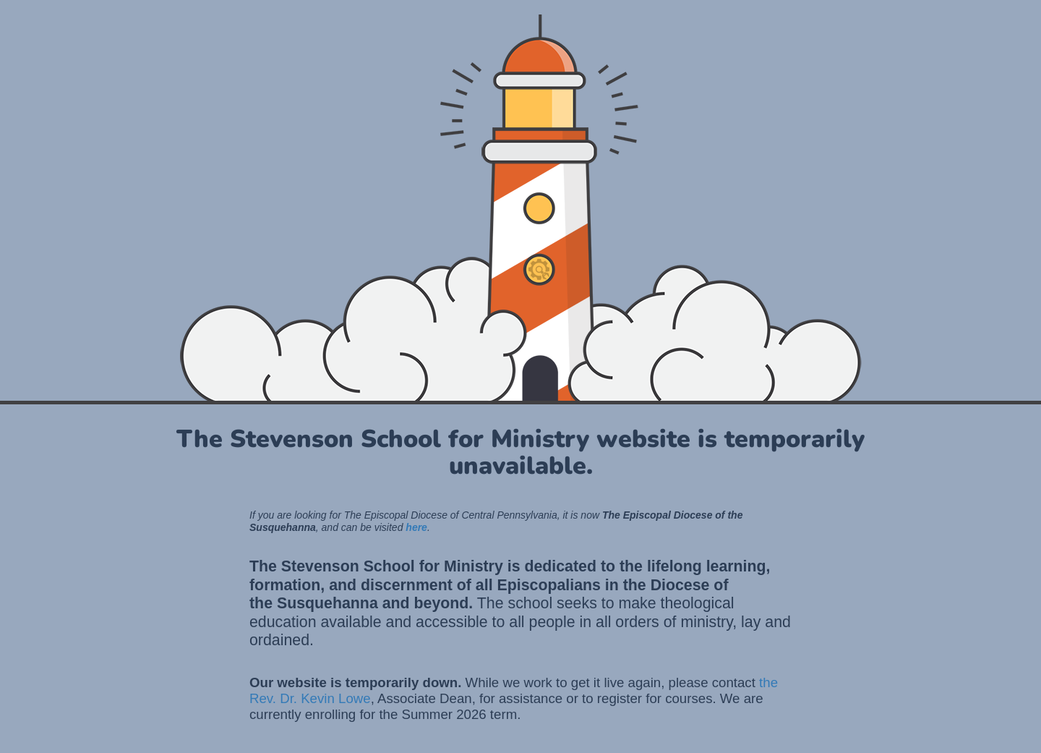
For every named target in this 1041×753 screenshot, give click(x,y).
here (416, 527)
